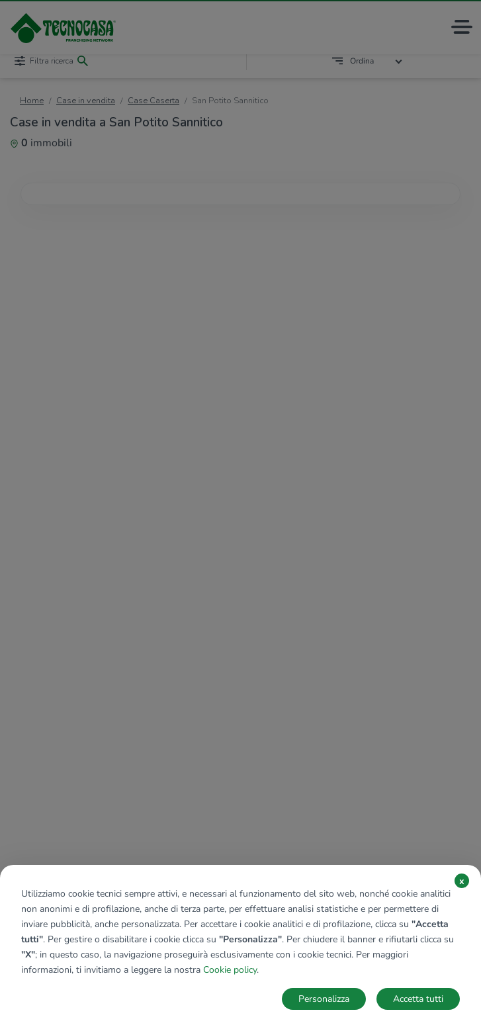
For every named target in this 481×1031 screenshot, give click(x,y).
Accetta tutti (418, 999)
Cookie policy (230, 970)
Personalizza (323, 999)
